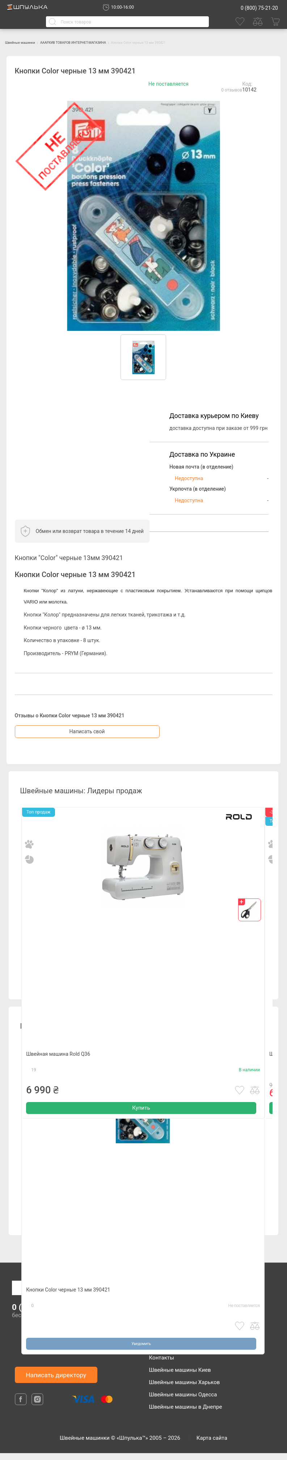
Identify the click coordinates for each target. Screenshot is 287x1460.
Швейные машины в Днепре (185, 1413)
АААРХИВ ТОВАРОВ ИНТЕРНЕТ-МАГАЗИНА (125, 42)
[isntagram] (37, 1412)
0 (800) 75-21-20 (259, 8)
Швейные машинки (33, 42)
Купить (141, 1141)
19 (33, 1099)
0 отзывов (231, 96)
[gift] (249, 916)
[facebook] (21, 1412)
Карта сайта (212, 1445)
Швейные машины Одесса (183, 1401)
